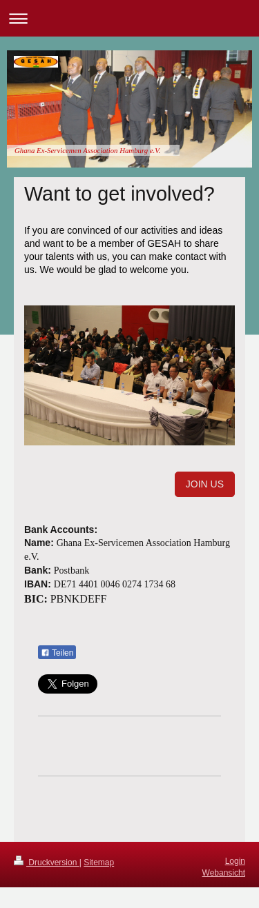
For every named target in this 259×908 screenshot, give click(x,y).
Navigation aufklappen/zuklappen (129, 18)
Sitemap (99, 862)
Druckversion (46, 862)
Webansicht (223, 873)
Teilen (57, 653)
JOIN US (205, 484)
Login (235, 861)
